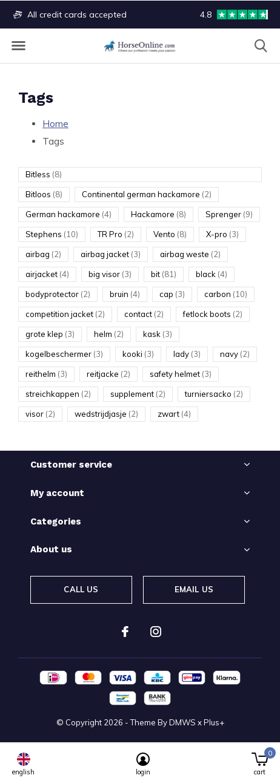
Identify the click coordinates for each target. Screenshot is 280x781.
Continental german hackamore (147, 194)
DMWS (182, 722)
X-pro (222, 234)
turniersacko (214, 394)
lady (187, 354)
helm (109, 334)
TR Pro (116, 234)
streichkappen (58, 394)
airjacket (47, 274)
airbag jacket (111, 254)
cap (172, 294)
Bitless (43, 174)
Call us (81, 589)
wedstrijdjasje (106, 414)
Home (55, 123)
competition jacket (65, 314)
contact (144, 314)
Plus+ (214, 722)
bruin (125, 294)
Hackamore (158, 214)
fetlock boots (212, 314)
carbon (225, 294)
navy (235, 354)
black (211, 274)
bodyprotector (57, 294)
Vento (170, 234)
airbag (43, 254)
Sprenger (229, 214)
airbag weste (190, 254)
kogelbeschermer (64, 354)
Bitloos (43, 194)
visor (40, 414)
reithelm (46, 374)
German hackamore (68, 214)
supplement (137, 394)
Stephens (51, 234)
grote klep (50, 334)
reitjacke (108, 374)
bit (163, 274)
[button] (18, 46)
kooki (138, 354)
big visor (110, 274)
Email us (194, 589)
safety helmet (181, 374)
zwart (174, 414)
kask (157, 334)
